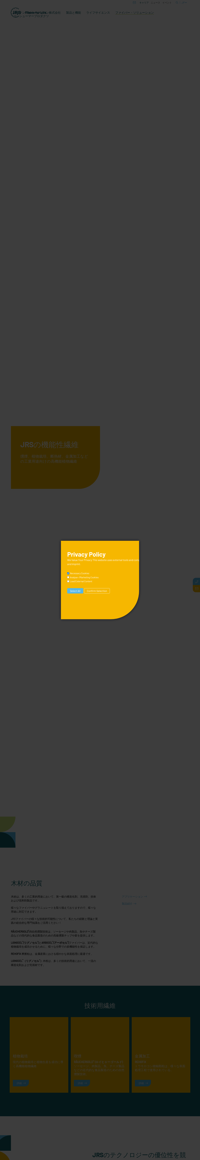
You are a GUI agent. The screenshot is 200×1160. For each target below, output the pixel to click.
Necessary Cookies (79, 573)
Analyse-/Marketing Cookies (84, 577)
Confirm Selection (97, 590)
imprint (76, 564)
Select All (75, 590)
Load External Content (81, 581)
